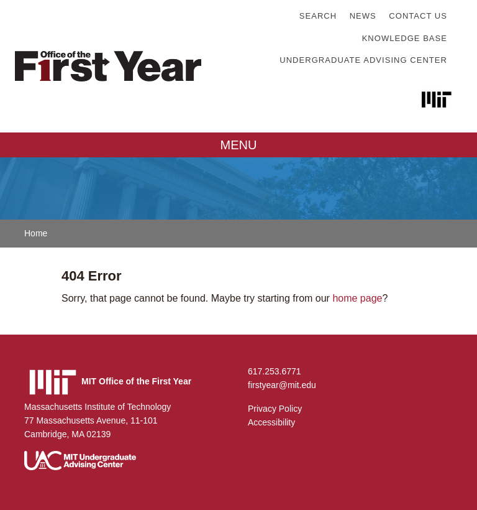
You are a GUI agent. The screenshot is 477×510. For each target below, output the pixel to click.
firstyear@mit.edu (282, 385)
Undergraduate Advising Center (363, 60)
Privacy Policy (275, 409)
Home (35, 233)
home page (357, 298)
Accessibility (271, 422)
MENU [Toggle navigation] (238, 145)
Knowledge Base (404, 38)
